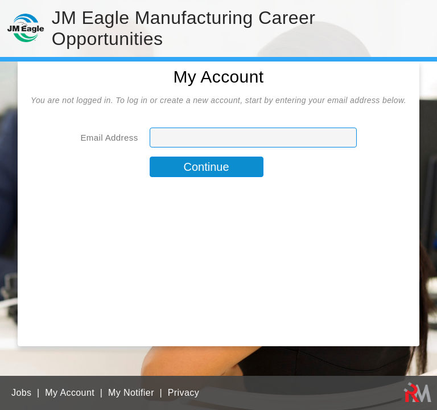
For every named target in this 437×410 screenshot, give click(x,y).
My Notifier (131, 392)
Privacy (183, 392)
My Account (69, 392)
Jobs (21, 392)
